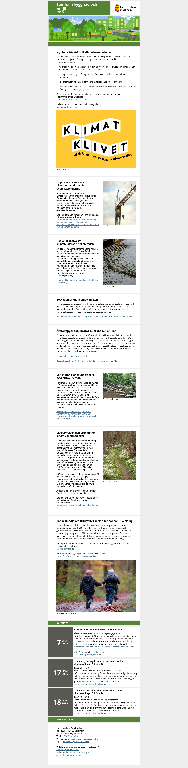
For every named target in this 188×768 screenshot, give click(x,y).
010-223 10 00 (71, 736)
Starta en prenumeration (67, 749)
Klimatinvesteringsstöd (67, 107)
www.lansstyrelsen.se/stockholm (82, 738)
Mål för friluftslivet (65, 548)
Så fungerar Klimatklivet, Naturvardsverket (76, 99)
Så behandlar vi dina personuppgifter (73, 752)
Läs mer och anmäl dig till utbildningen (92, 684)
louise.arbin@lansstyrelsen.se (87, 654)
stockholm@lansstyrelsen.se (76, 741)
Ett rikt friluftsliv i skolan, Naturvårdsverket (76, 556)
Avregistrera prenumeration (69, 755)
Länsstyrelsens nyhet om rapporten (72, 356)
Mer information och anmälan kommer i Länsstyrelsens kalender (104, 646)
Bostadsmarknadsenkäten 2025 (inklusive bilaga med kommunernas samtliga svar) (94, 316)
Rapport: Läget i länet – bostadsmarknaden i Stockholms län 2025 (86, 360)
